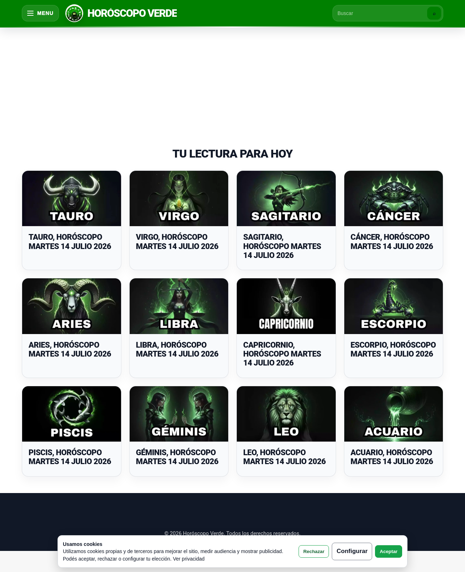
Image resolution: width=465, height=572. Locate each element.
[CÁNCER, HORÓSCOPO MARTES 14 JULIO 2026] (393, 199)
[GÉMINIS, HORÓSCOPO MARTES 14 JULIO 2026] (179, 414)
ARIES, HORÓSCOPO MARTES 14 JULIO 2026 (70, 349)
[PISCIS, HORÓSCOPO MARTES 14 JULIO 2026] (71, 414)
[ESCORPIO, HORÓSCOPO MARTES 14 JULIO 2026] (393, 306)
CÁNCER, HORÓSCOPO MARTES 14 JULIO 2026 (392, 241)
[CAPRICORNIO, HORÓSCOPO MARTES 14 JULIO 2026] (286, 306)
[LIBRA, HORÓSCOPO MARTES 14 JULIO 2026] (179, 306)
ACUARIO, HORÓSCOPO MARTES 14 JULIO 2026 (392, 457)
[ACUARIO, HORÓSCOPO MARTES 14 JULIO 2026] (393, 414)
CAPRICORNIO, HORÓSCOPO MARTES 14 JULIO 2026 (282, 354)
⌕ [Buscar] (434, 13)
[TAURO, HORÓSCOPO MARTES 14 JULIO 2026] (71, 199)
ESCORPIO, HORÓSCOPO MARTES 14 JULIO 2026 (393, 349)
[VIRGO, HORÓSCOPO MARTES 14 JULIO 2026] (179, 199)
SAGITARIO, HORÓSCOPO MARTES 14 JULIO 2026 (282, 246)
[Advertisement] (232, 80)
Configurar (352, 551)
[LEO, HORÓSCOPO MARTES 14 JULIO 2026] (286, 414)
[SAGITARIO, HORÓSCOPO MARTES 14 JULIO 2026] (286, 199)
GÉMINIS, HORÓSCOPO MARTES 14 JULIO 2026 (177, 457)
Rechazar (313, 551)
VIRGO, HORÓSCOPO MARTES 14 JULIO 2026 (177, 241)
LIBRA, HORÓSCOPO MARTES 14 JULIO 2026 (177, 349)
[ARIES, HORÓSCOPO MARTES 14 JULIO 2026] (71, 306)
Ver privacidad (189, 559)
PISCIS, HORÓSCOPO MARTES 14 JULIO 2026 (70, 457)
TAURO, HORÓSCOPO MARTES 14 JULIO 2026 (70, 241)
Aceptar (389, 551)
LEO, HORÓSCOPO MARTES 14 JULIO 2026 (284, 457)
